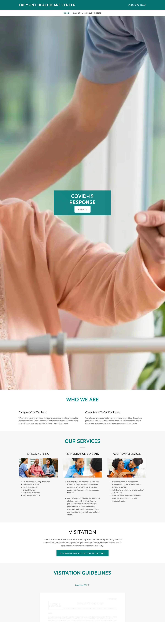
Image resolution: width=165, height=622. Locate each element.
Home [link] (66, 13)
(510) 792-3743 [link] (137, 5)
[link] (50, 5)
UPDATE (82, 209)
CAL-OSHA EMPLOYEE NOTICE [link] (87, 13)
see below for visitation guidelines (82, 553)
